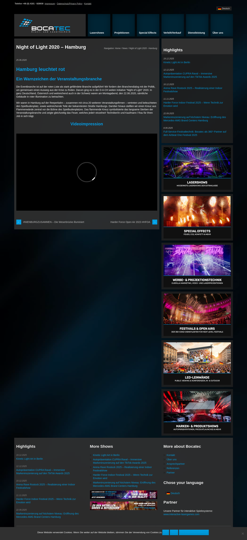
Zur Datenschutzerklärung (194, 532)
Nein (174, 532)
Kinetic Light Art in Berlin (177, 62)
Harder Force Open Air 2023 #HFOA (130, 222)
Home (118, 48)
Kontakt (87, 3)
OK (165, 532)
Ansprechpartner (176, 463)
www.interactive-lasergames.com (181, 514)
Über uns (172, 459)
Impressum (50, 3)
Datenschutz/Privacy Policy (69, 3)
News (125, 48)
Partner (171, 472)
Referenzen (173, 468)
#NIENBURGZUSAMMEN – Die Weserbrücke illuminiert (53, 222)
